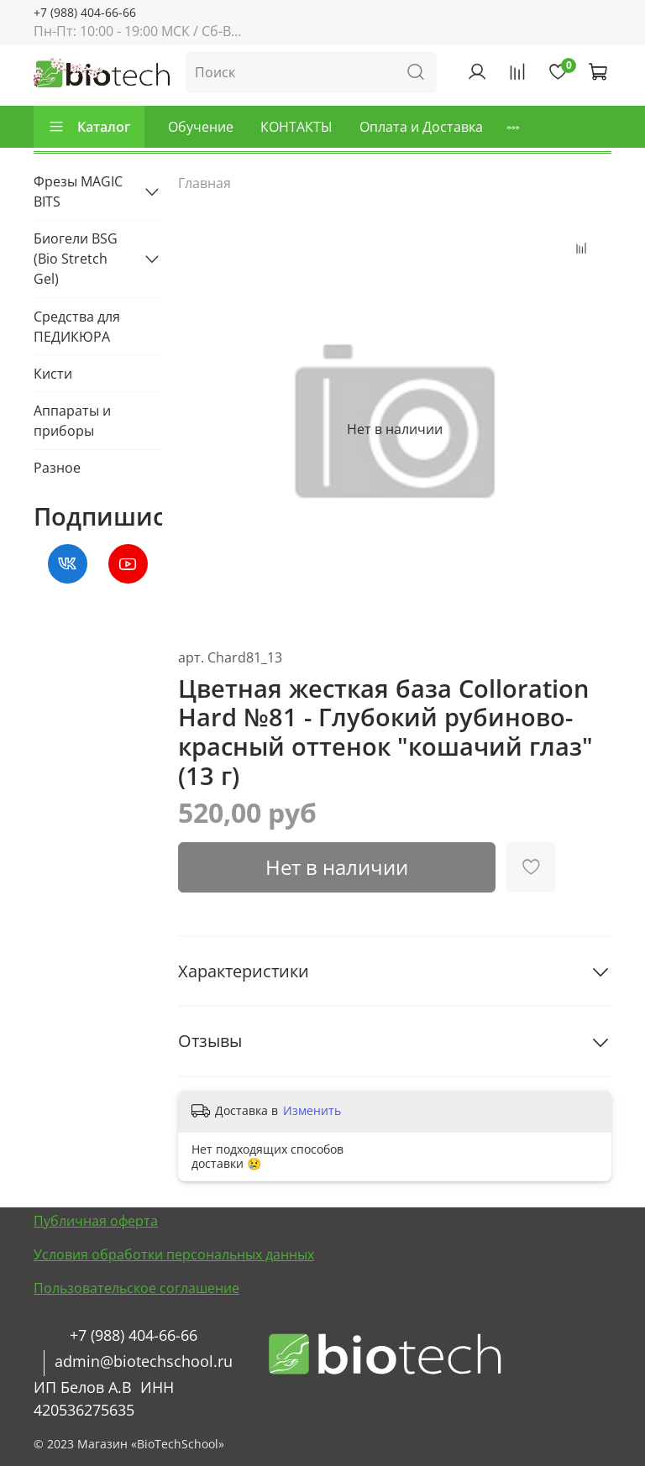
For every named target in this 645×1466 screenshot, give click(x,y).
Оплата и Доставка (421, 127)
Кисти (53, 373)
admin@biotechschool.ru (144, 1361)
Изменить (312, 1110)
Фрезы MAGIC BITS (78, 191)
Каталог (89, 127)
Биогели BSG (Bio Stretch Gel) (76, 258)
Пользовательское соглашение (136, 1288)
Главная (204, 183)
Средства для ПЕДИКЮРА (77, 326)
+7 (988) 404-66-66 (85, 12)
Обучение (200, 127)
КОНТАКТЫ (296, 127)
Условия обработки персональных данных (174, 1254)
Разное (57, 467)
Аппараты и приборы (72, 420)
